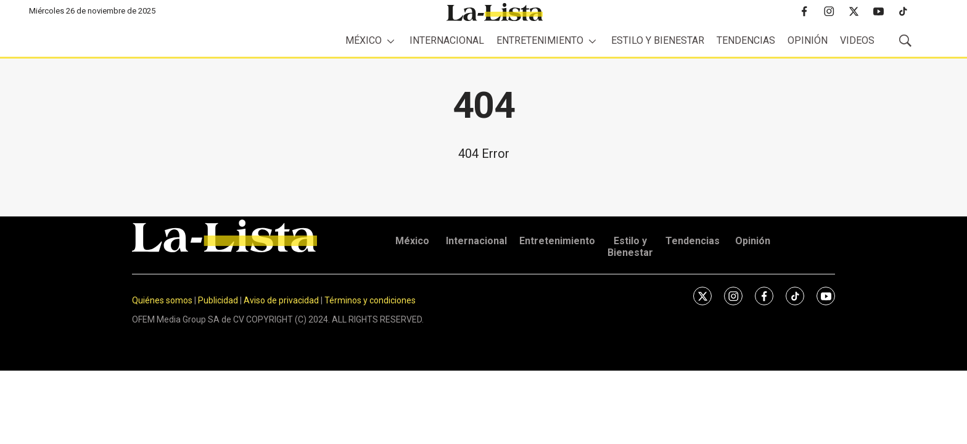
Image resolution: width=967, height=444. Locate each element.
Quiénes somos (162, 300)
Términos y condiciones (370, 300)
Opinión (808, 40)
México (363, 40)
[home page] (494, 12)
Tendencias (746, 40)
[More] (390, 41)
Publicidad (219, 300)
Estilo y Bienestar (657, 40)
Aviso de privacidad (281, 300)
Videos (857, 40)
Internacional (446, 40)
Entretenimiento (539, 40)
